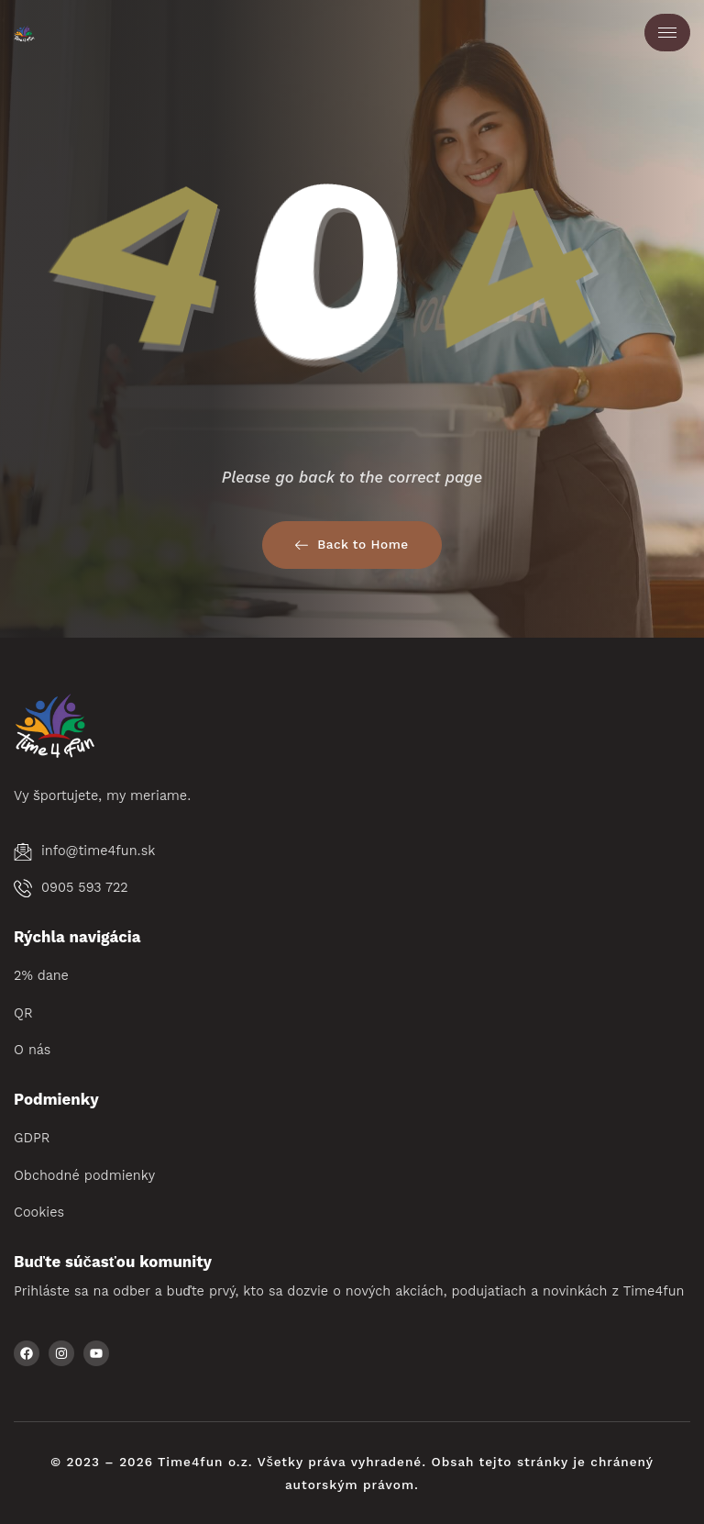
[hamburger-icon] (667, 32)
